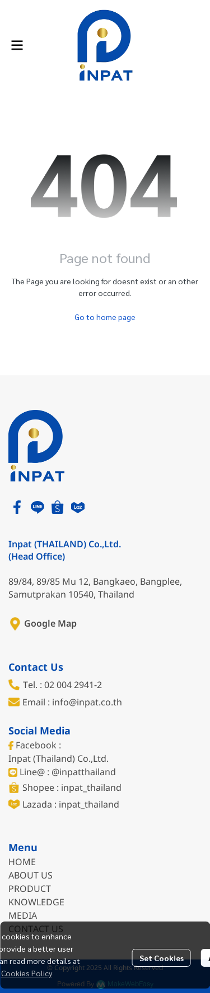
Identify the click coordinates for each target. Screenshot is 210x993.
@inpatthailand (84, 772)
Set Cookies (161, 958)
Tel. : (33, 685)
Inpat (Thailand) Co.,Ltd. (58, 759)
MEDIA (22, 916)
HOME (22, 862)
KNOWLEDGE (37, 902)
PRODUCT (29, 889)
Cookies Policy (26, 973)
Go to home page (105, 317)
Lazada (38, 804)
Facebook (36, 745)
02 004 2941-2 (73, 685)
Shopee (39, 788)
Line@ (32, 772)
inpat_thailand (91, 788)
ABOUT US (30, 875)
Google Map (50, 624)
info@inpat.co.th (87, 702)
